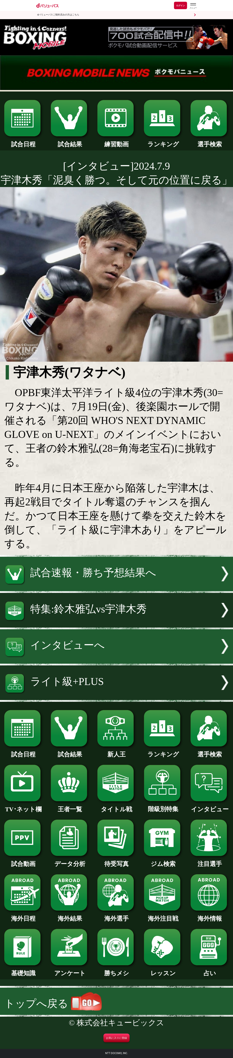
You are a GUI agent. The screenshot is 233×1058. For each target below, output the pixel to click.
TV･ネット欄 (23, 806)
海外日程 (23, 915)
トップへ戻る (53, 1003)
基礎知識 (23, 970)
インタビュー (210, 806)
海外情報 (210, 915)
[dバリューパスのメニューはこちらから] (193, 6)
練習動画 (116, 141)
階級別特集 (163, 806)
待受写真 (116, 860)
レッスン (163, 970)
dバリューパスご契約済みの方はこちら (58, 14)
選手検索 (210, 141)
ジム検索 (163, 860)
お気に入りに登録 (116, 1037)
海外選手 (116, 915)
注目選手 (210, 860)
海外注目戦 (163, 915)
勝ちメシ (116, 970)
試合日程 (23, 141)
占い (210, 970)
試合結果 (70, 141)
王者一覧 (70, 806)
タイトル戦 (116, 806)
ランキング (163, 141)
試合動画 (23, 860)
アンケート (70, 970)
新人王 (116, 751)
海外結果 (70, 915)
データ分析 (70, 860)
